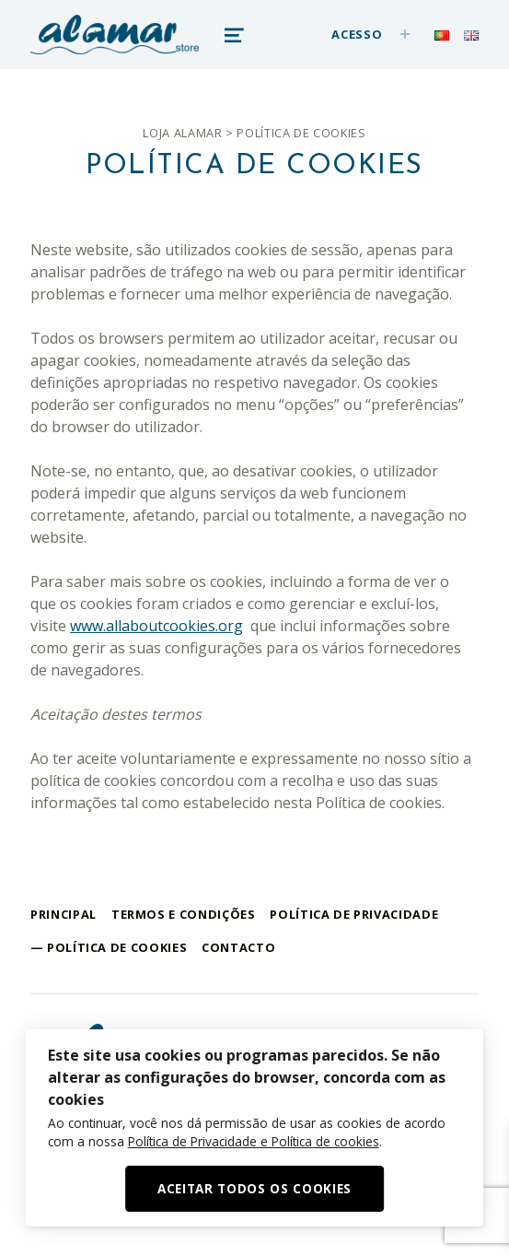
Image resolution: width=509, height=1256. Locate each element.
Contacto (238, 947)
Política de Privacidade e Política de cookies (253, 1141)
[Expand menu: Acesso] (405, 34)
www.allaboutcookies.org (156, 626)
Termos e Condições (183, 914)
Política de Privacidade (354, 914)
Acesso (356, 34)
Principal (63, 914)
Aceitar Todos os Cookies (254, 1188)
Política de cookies (117, 947)
